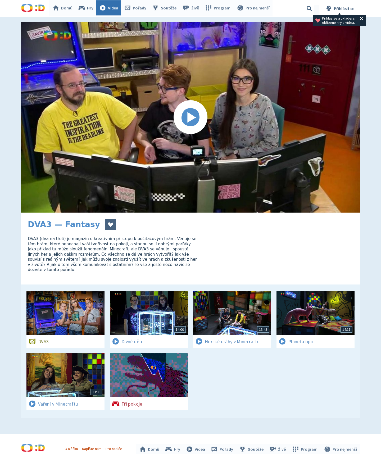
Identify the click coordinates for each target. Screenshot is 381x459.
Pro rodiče (114, 448)
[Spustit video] (190, 117)
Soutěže (165, 8)
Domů (63, 8)
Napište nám (92, 448)
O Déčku (72, 448)
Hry (87, 8)
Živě (191, 8)
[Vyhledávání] (309, 8)
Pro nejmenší (253, 8)
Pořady (136, 8)
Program (219, 8)
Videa (110, 8)
